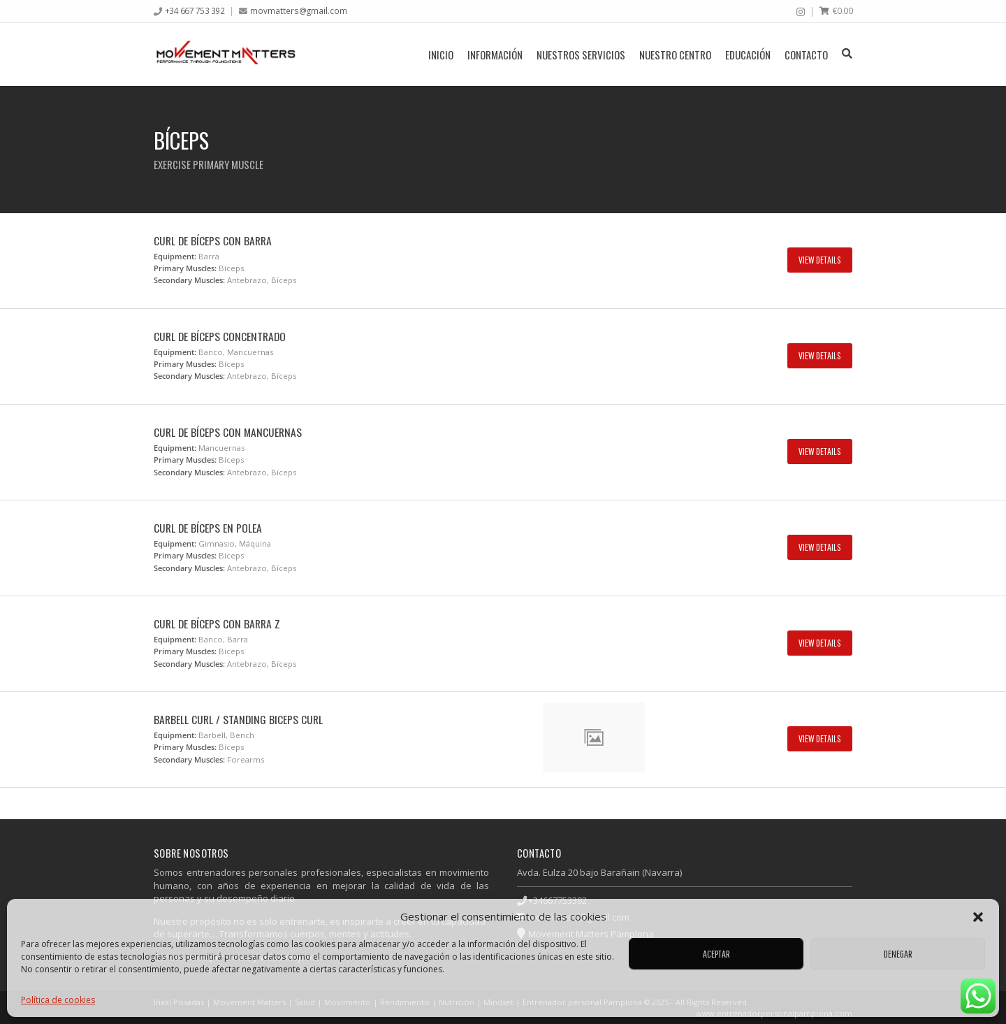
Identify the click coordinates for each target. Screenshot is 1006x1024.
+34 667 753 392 (195, 10)
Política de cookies (58, 1000)
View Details (820, 260)
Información (495, 54)
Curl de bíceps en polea (208, 527)
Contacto (806, 54)
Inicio (440, 54)
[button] (978, 917)
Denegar (898, 954)
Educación (748, 54)
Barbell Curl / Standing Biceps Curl (238, 719)
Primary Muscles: (185, 268)
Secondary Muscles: (189, 280)
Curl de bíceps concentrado (220, 336)
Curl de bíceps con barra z (217, 623)
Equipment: (175, 256)
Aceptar (716, 954)
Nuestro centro (675, 54)
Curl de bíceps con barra (213, 240)
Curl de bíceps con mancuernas (228, 432)
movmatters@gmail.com (298, 10)
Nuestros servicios (581, 54)
